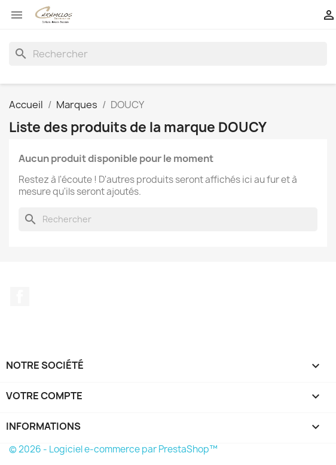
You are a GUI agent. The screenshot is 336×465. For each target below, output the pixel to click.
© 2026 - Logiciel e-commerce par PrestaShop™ (113, 449)
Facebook (19, 296)
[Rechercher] (168, 54)
